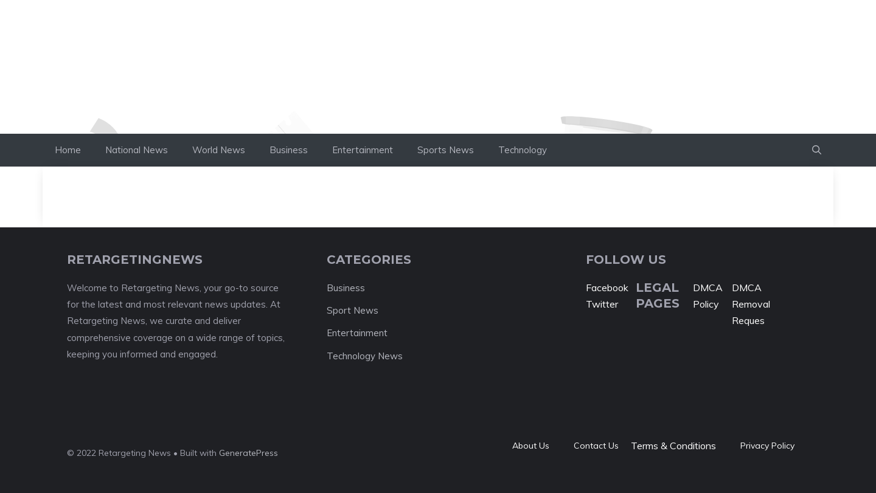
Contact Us (596, 445)
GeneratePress (248, 452)
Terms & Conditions (673, 446)
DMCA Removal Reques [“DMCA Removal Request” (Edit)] (751, 303)
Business (288, 150)
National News (136, 150)
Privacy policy (767, 445)
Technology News (365, 356)
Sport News (352, 310)
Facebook (607, 287)
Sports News (445, 150)
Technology (522, 150)
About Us (530, 445)
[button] (816, 150)
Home (68, 150)
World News (218, 150)
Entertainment (362, 150)
